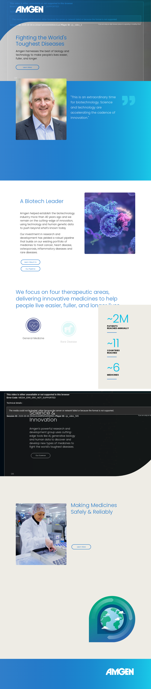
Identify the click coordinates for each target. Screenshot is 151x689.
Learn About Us (32, 262)
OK (15, 78)
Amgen (29, 9)
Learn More (27, 67)
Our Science (45, 455)
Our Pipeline (32, 269)
